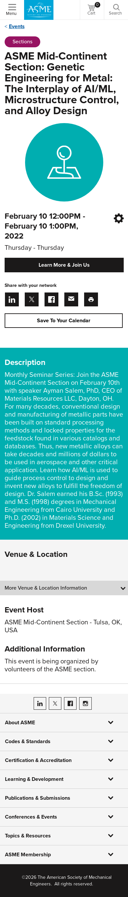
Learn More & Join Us (64, 265)
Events (17, 26)
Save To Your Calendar (63, 320)
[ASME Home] (38, 10)
